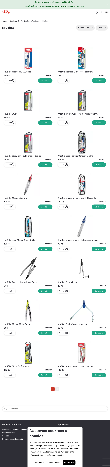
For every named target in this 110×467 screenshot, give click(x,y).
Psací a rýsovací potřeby (30, 21)
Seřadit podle (85, 28)
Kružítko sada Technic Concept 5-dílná (75, 156)
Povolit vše (69, 462)
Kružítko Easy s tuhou (67, 282)
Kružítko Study (10, 114)
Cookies (5, 436)
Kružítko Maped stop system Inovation (75, 366)
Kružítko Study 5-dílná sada (16, 366)
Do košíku (45, 81)
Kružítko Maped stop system (17, 198)
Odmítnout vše (53, 462)
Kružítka (45, 21)
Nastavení (39, 462)
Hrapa (4, 21)
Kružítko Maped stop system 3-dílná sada (77, 198)
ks (8, 81)
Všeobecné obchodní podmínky (15, 429)
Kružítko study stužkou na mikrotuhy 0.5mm (78, 114)
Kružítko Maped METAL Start (17, 72)
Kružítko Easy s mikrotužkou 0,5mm (20, 282)
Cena (102, 28)
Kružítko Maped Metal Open (17, 324)
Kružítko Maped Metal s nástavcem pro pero (78, 240)
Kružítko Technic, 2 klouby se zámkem (75, 72)
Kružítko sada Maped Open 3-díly (19, 240)
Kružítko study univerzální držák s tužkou (22, 156)
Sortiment (13, 21)
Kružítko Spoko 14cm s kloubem (72, 324)
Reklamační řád (8, 433)
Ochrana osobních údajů (12, 439)
